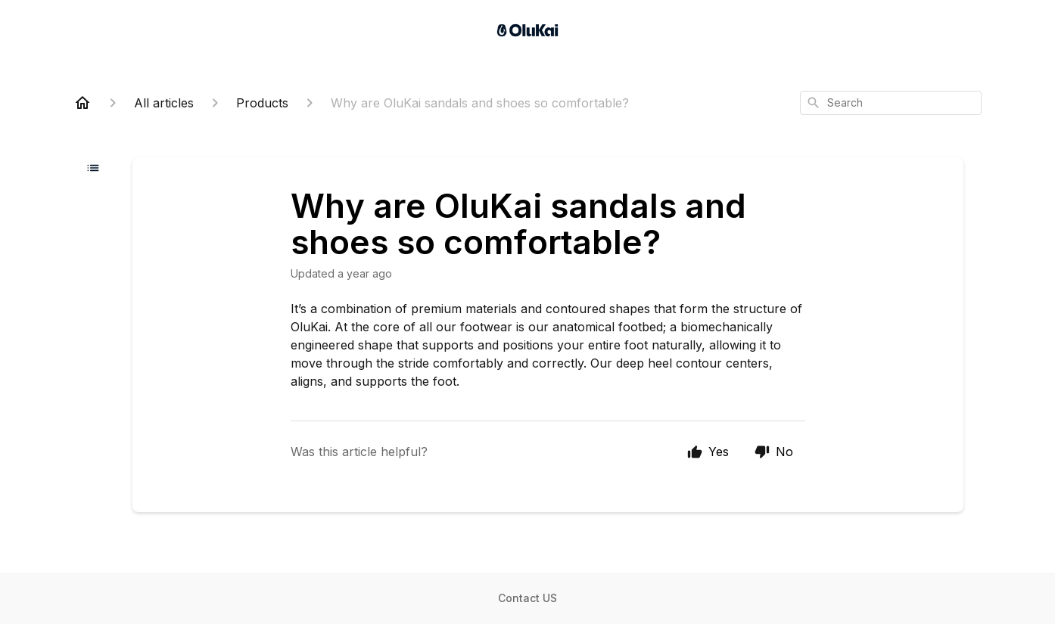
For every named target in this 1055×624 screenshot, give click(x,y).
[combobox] (891, 103)
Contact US (527, 597)
